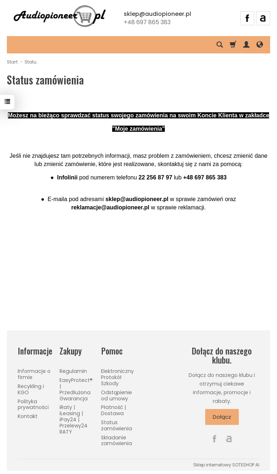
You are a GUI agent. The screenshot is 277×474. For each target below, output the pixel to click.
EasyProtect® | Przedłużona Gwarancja (76, 388)
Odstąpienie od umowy (116, 394)
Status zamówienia (116, 424)
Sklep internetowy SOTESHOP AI (226, 464)
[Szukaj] (220, 44)
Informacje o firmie (34, 373)
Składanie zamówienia (116, 440)
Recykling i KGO (31, 388)
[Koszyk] (233, 44)
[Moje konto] (246, 44)
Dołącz (222, 417)
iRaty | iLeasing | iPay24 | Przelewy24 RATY (74, 419)
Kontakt (28, 415)
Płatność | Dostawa (113, 410)
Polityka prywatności (33, 403)
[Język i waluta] (260, 44)
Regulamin (73, 370)
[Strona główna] (59, 17)
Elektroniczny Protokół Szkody (117, 377)
